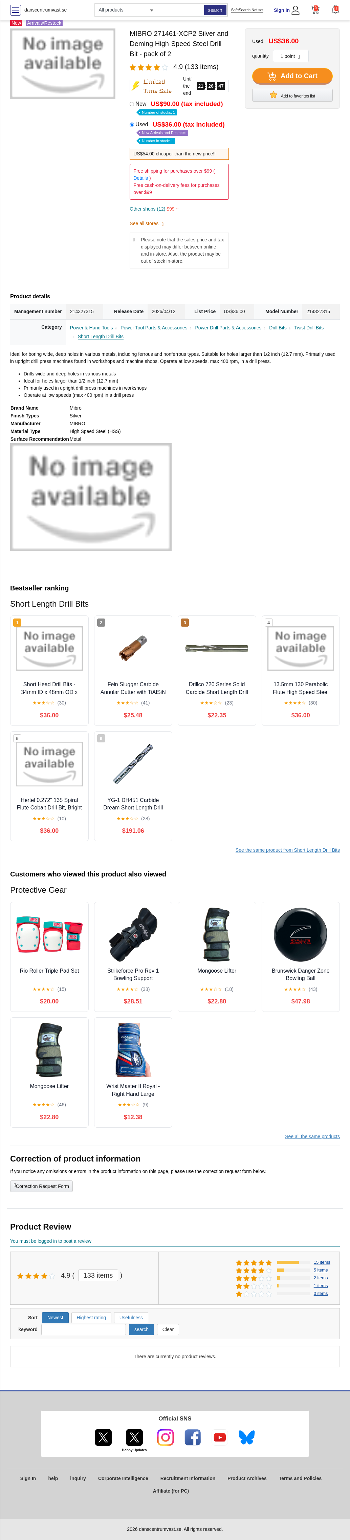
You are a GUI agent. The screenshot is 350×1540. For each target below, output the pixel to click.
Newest (55, 1317)
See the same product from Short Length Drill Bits (288, 850)
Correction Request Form (41, 1185)
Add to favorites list (292, 95)
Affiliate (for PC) (171, 1491)
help (53, 1478)
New (179, 107)
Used (180, 132)
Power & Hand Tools (91, 327)
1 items (321, 1285)
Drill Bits (277, 327)
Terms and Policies (300, 1478)
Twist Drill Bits (309, 327)
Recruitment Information (188, 1478)
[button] (335, 9)
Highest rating (91, 1317)
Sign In (282, 10)
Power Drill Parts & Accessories (228, 327)
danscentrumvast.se (45, 10)
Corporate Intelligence (123, 1478)
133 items (98, 1275)
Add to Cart (292, 76)
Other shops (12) (154, 209)
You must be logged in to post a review (50, 1241)
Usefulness (131, 1317)
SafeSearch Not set (247, 10)
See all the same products (312, 1136)
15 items (322, 1262)
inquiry (78, 1478)
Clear (168, 1329)
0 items (321, 1293)
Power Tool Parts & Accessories (154, 327)
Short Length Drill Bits (101, 336)
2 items (321, 1277)
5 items (321, 1270)
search (215, 10)
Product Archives (246, 1478)
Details (140, 178)
